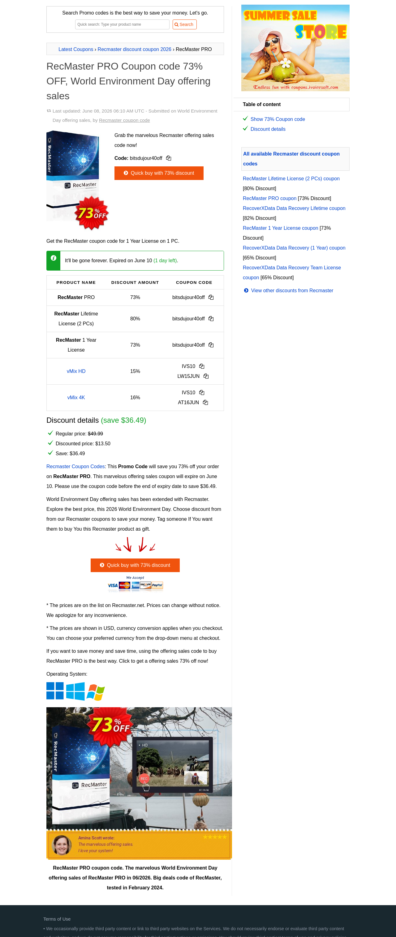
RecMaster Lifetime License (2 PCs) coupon (291, 178)
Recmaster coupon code (124, 120)
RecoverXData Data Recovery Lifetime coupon (294, 208)
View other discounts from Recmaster (288, 290)
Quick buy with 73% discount (158, 173)
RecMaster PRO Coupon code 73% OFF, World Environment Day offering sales (128, 81)
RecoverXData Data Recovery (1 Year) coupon (294, 247)
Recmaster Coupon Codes (75, 466)
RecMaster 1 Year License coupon (280, 228)
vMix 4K (76, 397)
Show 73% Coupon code (278, 119)
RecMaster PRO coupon (269, 198)
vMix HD (76, 371)
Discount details (268, 129)
